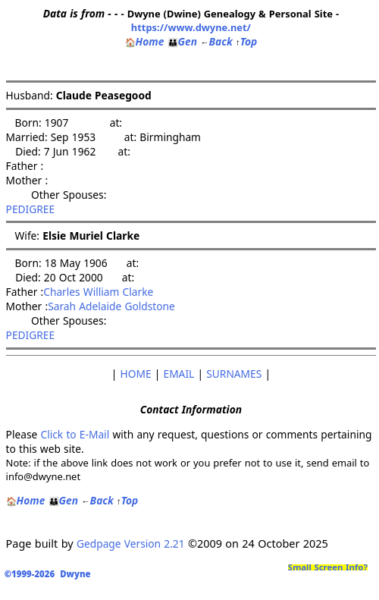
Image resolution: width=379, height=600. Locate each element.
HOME (136, 373)
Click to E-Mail (74, 434)
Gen (182, 41)
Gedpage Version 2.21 (131, 543)
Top (246, 41)
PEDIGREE (30, 209)
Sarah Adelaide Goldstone (111, 306)
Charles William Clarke (98, 291)
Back (216, 41)
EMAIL (179, 373)
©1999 (50, 574)
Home (144, 41)
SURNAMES (234, 373)
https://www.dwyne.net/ (191, 27)
